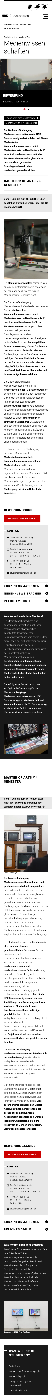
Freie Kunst (14, 1366)
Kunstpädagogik (17, 1376)
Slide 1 (24, 109)
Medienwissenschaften (12, 28)
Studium (15, 24)
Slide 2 (28, 109)
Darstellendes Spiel (18, 1390)
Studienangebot (25, 24)
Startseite (7, 24)
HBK (6, 16)
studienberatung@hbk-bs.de (23, 573)
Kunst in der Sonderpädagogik (24, 1371)
